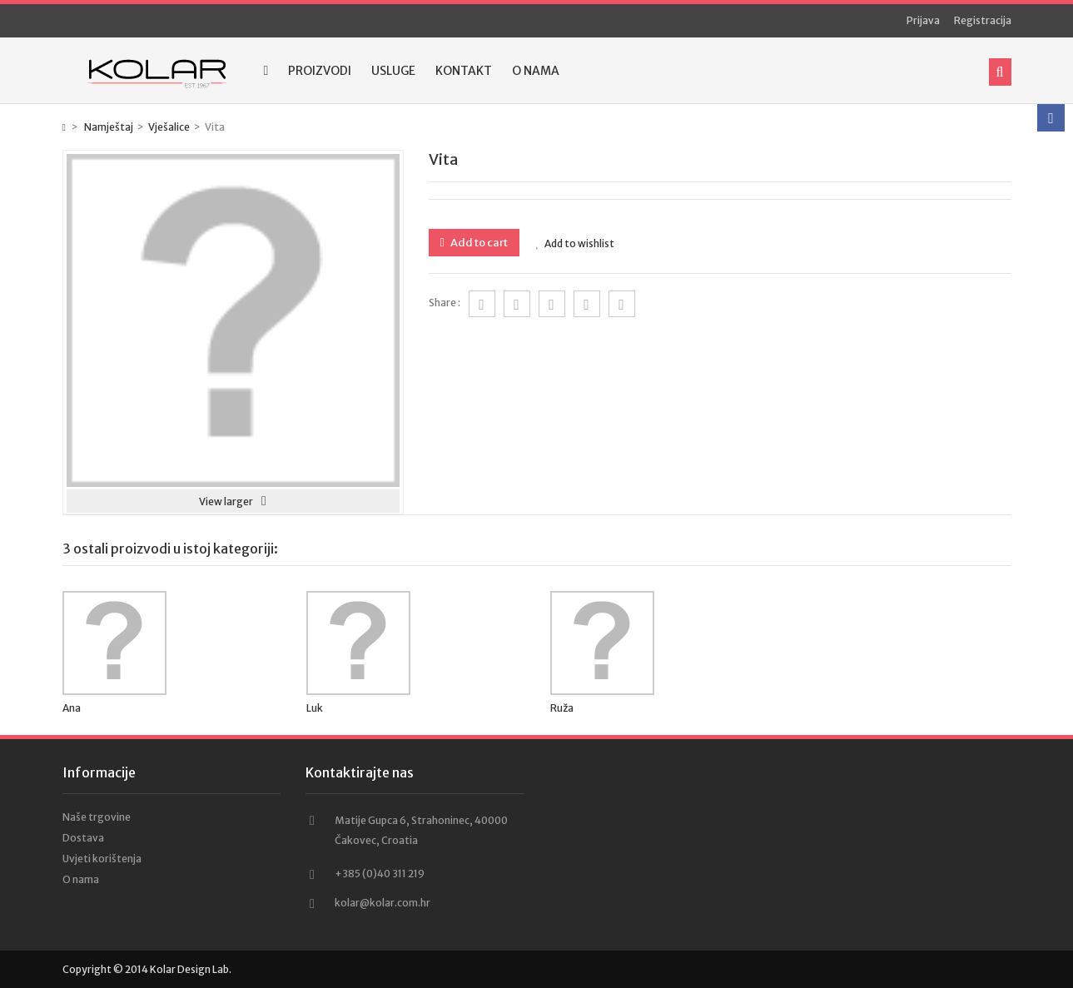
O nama (535, 70)
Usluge (393, 70)
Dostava (83, 838)
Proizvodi (319, 70)
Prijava (923, 20)
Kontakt (463, 70)
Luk (314, 708)
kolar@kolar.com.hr (382, 902)
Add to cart (478, 243)
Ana (71, 708)
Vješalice (169, 127)
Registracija (982, 20)
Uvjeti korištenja (102, 858)
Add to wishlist (575, 243)
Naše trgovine (96, 817)
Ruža (562, 708)
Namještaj (108, 127)
